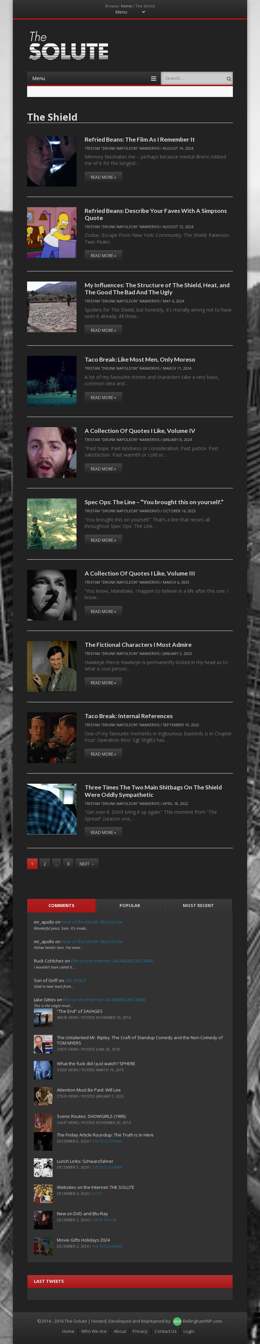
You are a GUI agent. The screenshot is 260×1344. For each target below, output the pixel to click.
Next (87, 864)
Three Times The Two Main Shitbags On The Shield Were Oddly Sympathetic (153, 790)
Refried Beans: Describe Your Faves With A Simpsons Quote (156, 214)
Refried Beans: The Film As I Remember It (140, 139)
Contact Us (166, 1331)
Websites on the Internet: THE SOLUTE (95, 1187)
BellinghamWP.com (202, 1321)
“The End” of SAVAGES (80, 1011)
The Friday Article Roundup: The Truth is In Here (105, 1135)
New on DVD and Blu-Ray (82, 1214)
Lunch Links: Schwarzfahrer (85, 1161)
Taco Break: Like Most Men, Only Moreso (140, 359)
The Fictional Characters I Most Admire (138, 644)
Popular (130, 905)
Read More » (103, 177)
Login (188, 1331)
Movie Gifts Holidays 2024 (83, 1240)
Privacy (140, 1331)
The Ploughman (107, 1141)
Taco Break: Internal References (129, 715)
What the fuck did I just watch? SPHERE (96, 1063)
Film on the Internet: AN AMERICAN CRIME (112, 961)
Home (126, 5)
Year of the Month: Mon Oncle (92, 922)
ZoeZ (97, 1193)
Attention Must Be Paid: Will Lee (89, 1090)
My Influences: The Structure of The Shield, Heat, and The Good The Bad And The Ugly (157, 288)
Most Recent (198, 905)
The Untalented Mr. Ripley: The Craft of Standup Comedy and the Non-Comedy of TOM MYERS (140, 1040)
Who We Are (94, 1331)
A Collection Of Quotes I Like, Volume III (140, 573)
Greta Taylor (104, 1220)
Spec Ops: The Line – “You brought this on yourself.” (154, 502)
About (120, 1331)
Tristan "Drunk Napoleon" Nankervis (122, 148)
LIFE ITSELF (75, 980)
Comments (61, 905)
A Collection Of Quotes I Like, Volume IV (140, 430)
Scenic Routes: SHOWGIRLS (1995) (91, 1116)
